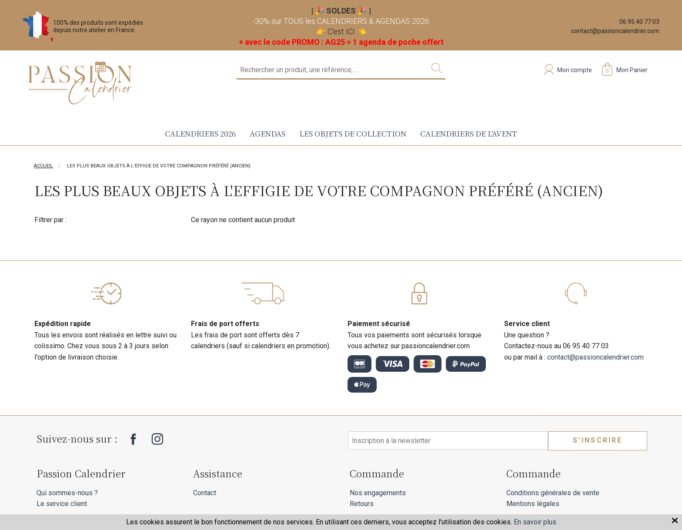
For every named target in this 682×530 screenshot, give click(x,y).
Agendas (267, 133)
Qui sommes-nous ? (67, 493)
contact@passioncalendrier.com (615, 30)
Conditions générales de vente (552, 493)
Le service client (62, 504)
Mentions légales (532, 504)
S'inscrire (598, 440)
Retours (362, 504)
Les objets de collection (352, 133)
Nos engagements (378, 493)
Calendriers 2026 (200, 133)
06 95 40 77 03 (639, 21)
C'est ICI (341, 31)
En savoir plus (535, 522)
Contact (204, 493)
